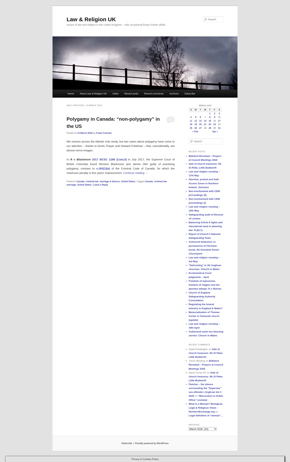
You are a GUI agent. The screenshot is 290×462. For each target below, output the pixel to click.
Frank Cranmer (104, 133)
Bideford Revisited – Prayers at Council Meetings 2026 (206, 364)
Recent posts (131, 93)
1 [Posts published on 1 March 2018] (209, 113)
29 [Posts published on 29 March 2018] (210, 128)
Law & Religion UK (91, 19)
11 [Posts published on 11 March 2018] (191, 121)
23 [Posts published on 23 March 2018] (214, 124)
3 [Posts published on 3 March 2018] (219, 113)
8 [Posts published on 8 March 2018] (209, 117)
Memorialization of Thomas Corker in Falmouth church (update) (204, 316)
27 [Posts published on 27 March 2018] (200, 128)
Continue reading (135, 172)
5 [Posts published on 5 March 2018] (195, 117)
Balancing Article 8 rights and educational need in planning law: (205, 226)
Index (116, 93)
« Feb (195, 131)
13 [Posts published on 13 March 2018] (200, 121)
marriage (71, 185)
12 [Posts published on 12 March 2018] (196, 121)
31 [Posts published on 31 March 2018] (219, 128)
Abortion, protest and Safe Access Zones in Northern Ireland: (204, 183)
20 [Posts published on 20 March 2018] (200, 124)
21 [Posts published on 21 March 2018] (205, 124)
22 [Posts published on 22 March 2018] (210, 124)
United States (128, 181)
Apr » (215, 131)
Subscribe (189, 93)
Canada (80, 181)
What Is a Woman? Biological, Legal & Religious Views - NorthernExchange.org (206, 407)
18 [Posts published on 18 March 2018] (191, 124)
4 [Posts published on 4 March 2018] (191, 117)
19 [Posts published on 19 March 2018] (196, 124)
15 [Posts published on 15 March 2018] (210, 121)
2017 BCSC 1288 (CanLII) (109, 159)
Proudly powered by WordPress (151, 443)
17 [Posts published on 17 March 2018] (219, 121)
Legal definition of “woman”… (206, 415)
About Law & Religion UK (93, 93)
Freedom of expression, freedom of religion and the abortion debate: (205, 285)
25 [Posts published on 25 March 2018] (191, 128)
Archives (174, 93)
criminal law (92, 181)
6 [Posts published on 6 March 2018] (200, 117)
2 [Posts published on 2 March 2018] (214, 113)
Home (71, 93)
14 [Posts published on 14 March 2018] (205, 121)
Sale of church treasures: (206, 353)
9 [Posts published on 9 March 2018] (214, 117)
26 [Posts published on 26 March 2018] (196, 128)
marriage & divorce (110, 181)
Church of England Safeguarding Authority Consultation (202, 296)
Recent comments (154, 93)
